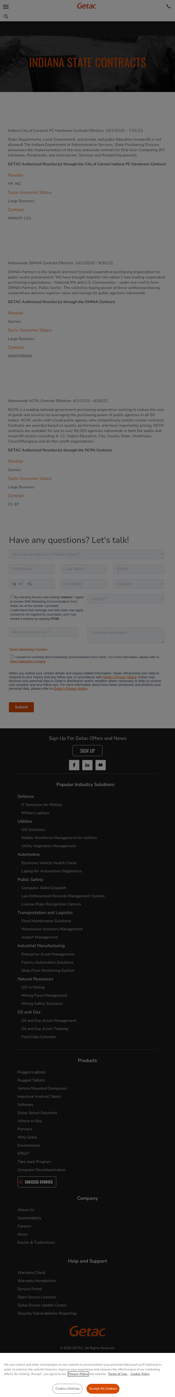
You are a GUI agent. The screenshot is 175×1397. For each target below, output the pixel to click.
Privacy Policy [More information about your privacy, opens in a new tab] (78, 1394)
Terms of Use (118, 1394)
